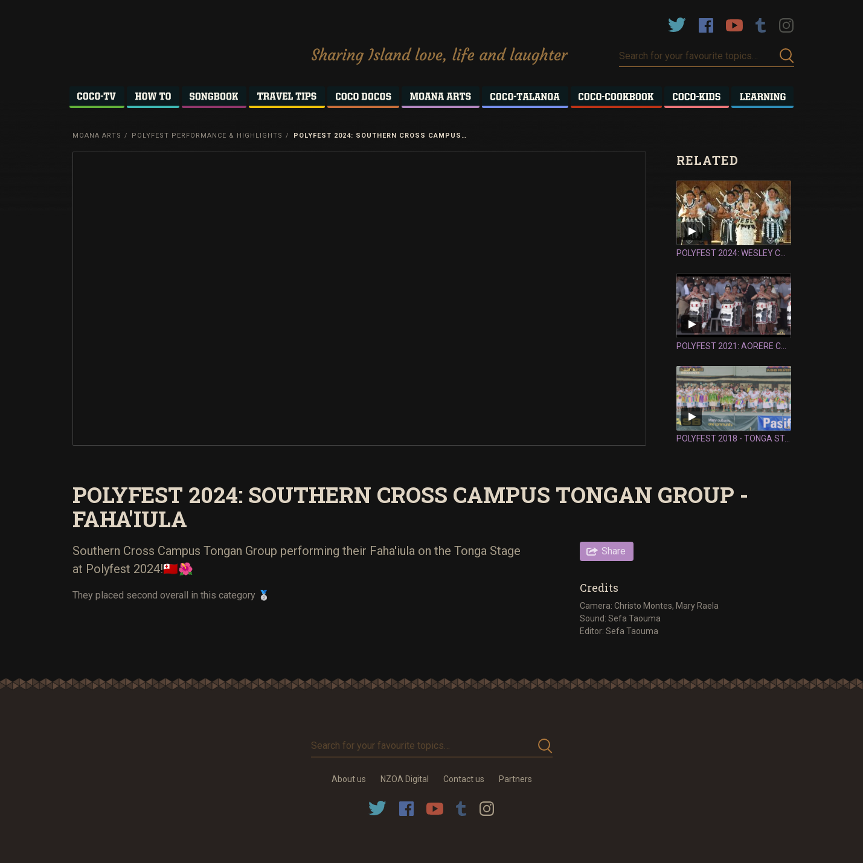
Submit (787, 55)
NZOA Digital (404, 779)
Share (614, 551)
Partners (515, 779)
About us (349, 779)
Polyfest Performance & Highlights (207, 136)
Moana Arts (96, 136)
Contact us (463, 779)
